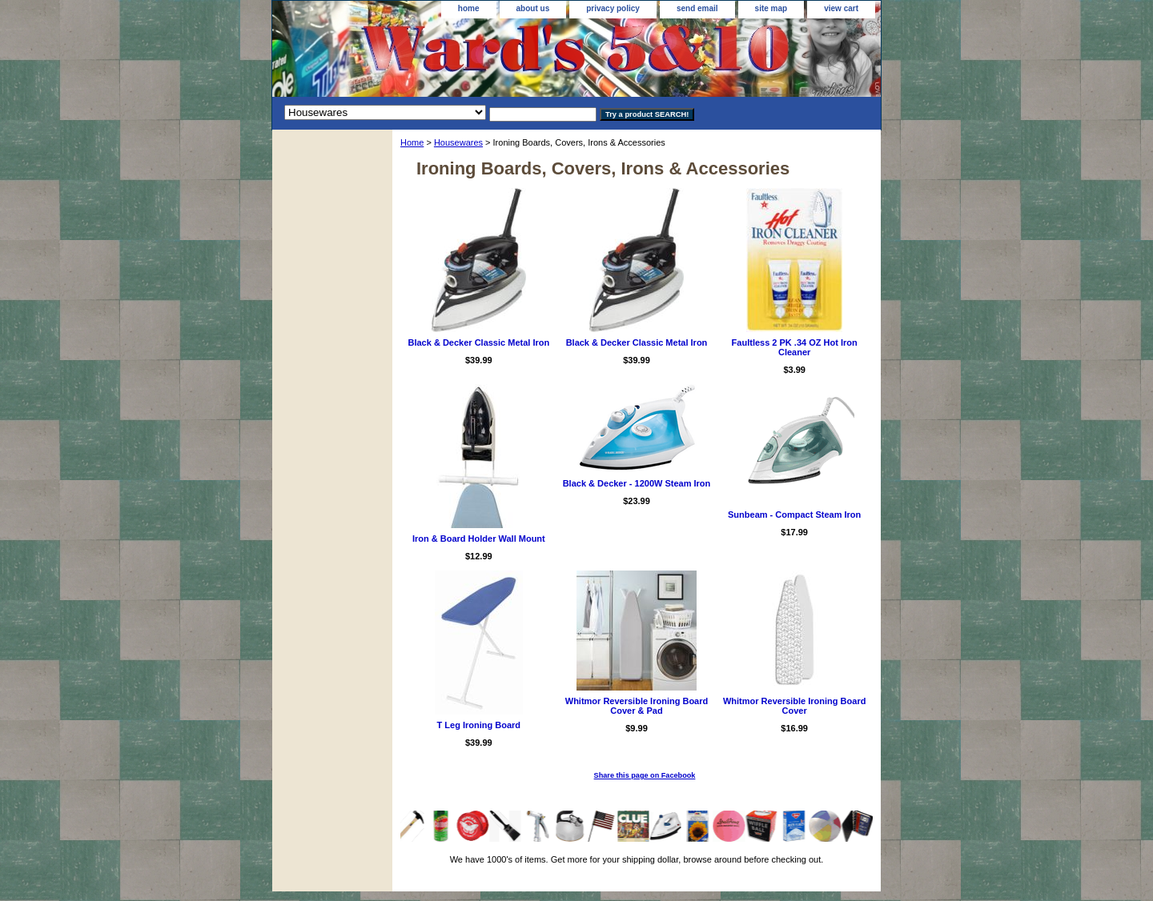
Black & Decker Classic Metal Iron (478, 342)
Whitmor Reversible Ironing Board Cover (794, 705)
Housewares (458, 142)
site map (771, 8)
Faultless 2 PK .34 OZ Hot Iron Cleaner (795, 347)
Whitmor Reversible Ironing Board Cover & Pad (636, 705)
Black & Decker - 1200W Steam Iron (637, 483)
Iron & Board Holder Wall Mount (478, 538)
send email (697, 8)
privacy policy (613, 8)
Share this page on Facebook (645, 775)
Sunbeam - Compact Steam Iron (794, 514)
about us (533, 8)
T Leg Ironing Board (479, 725)
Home (412, 142)
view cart (841, 8)
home (469, 8)
